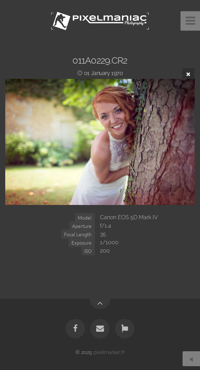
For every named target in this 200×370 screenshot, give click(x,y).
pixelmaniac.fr (109, 352)
